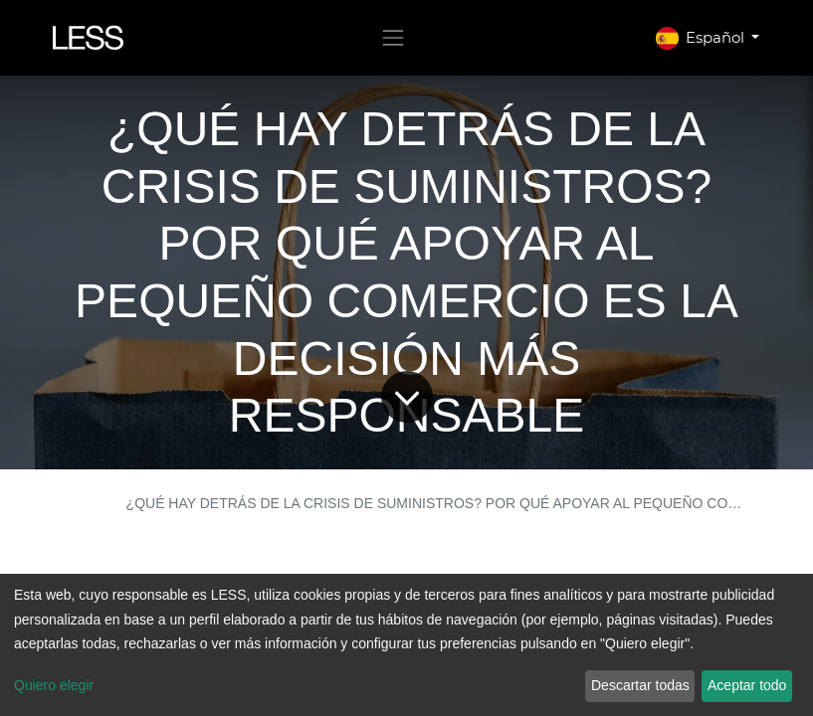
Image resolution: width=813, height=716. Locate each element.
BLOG (83, 503)
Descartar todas (640, 685)
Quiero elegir (54, 685)
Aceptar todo (747, 685)
